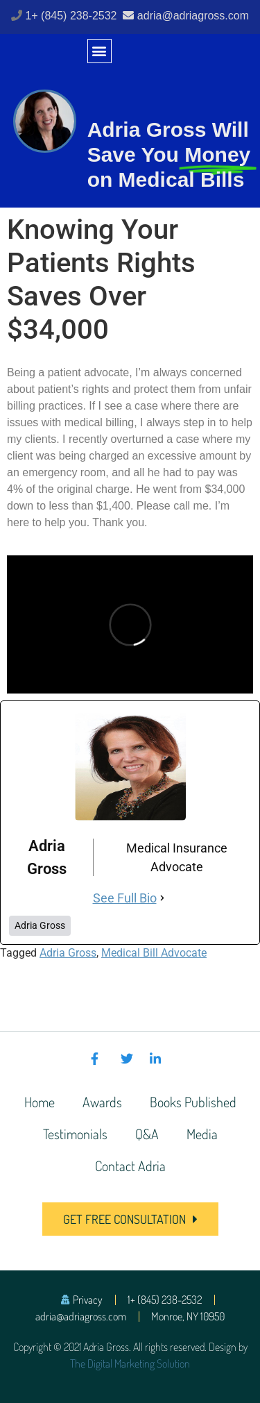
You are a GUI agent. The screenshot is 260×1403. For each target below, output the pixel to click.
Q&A (147, 1134)
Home (39, 1102)
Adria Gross (68, 952)
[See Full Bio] (162, 898)
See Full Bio (125, 898)
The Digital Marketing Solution (130, 1363)
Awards (102, 1102)
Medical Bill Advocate (154, 952)
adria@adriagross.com (193, 16)
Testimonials (75, 1134)
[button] (99, 51)
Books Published (193, 1102)
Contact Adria (130, 1166)
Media (202, 1134)
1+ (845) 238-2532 (72, 16)
